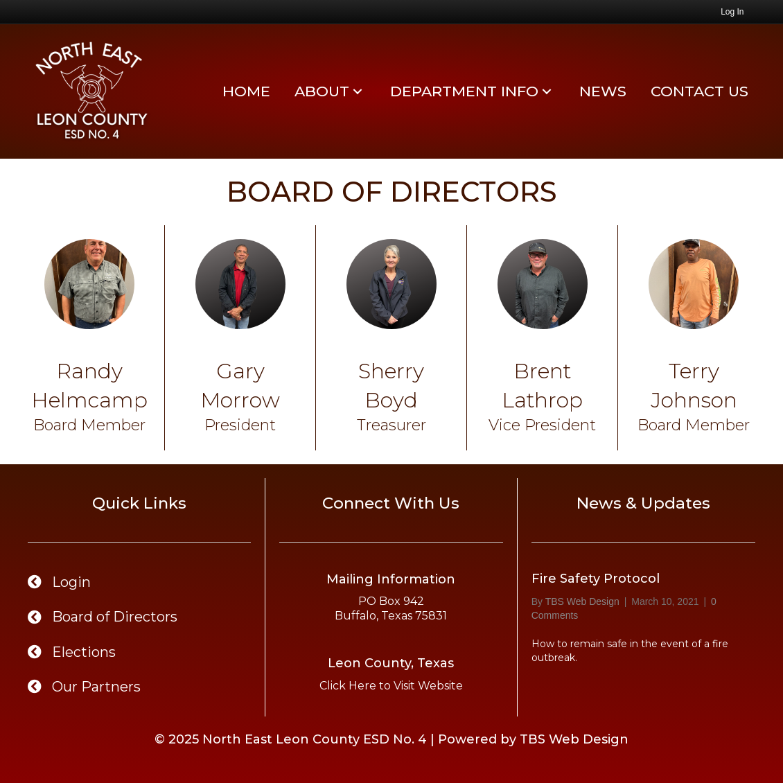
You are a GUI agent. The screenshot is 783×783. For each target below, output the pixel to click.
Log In (732, 12)
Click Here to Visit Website (391, 685)
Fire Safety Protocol (595, 578)
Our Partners (96, 686)
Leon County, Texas (391, 663)
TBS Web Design (574, 739)
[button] (357, 91)
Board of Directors (116, 616)
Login (71, 582)
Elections (84, 652)
